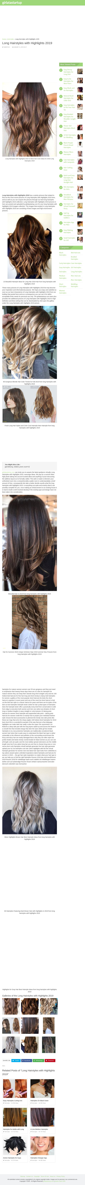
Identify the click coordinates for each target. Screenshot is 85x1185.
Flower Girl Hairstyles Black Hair (69, 128)
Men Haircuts (76, 276)
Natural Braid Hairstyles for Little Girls (68, 98)
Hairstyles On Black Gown (39, 1101)
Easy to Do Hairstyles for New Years (68, 81)
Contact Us (29, 1176)
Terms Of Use (45, 1176)
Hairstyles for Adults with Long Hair (15, 1129)
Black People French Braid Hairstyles (68, 145)
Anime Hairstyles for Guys (12, 1158)
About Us (52, 1176)
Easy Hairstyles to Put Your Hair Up (69, 107)
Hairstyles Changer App (38, 1158)
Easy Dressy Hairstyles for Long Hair (68, 72)
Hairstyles (7, 47)
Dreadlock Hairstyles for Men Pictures (68, 197)
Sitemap (22, 1176)
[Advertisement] (42, 22)
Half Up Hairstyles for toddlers (68, 215)
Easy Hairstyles (64, 267)
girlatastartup (12, 2)
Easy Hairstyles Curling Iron (12, 1101)
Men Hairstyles (76, 280)
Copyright (37, 1176)
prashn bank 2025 (60, 1181)
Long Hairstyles (76, 272)
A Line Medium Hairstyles (39, 1129)
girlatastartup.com (8, 472)
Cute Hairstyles (76, 263)
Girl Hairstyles (76, 267)
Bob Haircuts (75, 253)
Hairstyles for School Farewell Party (69, 206)
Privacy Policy (60, 1176)
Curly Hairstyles (64, 263)
